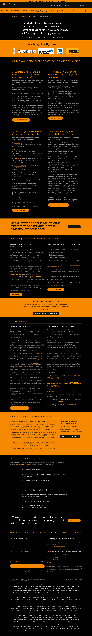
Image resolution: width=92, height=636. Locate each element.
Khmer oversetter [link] (33, 613)
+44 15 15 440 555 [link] (53, 561)
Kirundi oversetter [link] (17, 628)
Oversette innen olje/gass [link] (24, 588)
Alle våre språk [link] (50, 590)
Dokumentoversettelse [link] (18, 586)
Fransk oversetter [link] (21, 595)
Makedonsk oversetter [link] (32, 599)
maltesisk (35, 355)
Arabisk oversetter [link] (16, 608)
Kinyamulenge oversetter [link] (57, 626)
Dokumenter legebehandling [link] (36, 590)
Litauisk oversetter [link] (70, 597)
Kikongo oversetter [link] (17, 626)
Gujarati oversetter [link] (39, 610)
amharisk (37, 353)
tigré (42, 353)
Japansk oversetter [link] (22, 613)
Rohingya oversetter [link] (49, 617)
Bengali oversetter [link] (52, 608)
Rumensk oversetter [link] (47, 601)
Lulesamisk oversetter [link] (17, 599)
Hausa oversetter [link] (52, 624)
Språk (16, 16)
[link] (24, 4)
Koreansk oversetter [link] (58, 613)
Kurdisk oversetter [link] (70, 613)
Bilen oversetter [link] (73, 622)
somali (74, 404)
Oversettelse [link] (48, 584)
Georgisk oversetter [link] (27, 610)
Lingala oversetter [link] (41, 628)
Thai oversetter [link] (60, 617)
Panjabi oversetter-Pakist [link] (23, 617)
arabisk (30, 355)
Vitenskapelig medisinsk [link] (20, 590)
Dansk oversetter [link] (29, 593)
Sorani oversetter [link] (18, 619)
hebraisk (40, 355)
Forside (12, 16)
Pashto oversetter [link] (37, 617)
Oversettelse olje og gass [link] (72, 586)
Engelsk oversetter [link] (40, 593)
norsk (53, 266)
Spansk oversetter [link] (58, 604)
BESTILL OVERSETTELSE (19, 408)
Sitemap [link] (79, 630)
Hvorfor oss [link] (22, 584)
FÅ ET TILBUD (74, 226)
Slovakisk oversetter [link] (34, 604)
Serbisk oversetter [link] (21, 604)
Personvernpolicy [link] (37, 570)
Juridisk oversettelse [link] (32, 586)
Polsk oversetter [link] (21, 601)
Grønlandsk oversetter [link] (44, 595)
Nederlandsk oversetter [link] (59, 599)
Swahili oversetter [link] (27, 630)
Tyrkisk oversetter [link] (51, 619)
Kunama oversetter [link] (29, 628)
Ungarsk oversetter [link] (70, 606)
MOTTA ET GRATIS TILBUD (70, 436)
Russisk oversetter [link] (58, 601)
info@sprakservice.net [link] (54, 562)
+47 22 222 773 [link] (53, 557)
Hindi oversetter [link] (63, 610)
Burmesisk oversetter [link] (65, 608)
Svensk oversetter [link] (70, 604)
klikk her (75, 429)
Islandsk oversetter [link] (71, 595)
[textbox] (27, 542)
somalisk (59, 383)
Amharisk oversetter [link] (61, 622)
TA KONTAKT (16, 294)
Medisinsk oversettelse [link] (55, 588)
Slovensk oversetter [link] (47, 604)
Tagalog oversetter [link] (29, 619)
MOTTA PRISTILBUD (21, 210)
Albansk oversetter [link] (61, 590)
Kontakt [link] (81, 5)
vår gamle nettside (75, 265)
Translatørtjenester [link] (72, 584)
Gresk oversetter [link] (31, 595)
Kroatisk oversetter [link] (47, 597)
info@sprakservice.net (24, 464)
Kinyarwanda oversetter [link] (73, 626)
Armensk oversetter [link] (28, 608)
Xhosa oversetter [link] (61, 630)
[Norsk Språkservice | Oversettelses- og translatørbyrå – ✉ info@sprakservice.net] (46, 1)
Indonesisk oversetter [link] (75, 610)
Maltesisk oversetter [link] (45, 599)
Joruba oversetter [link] (73, 624)
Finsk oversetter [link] (75, 593)
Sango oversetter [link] (64, 628)
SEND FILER (27, 566)
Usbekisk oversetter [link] (20, 622)
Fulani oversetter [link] (29, 624)
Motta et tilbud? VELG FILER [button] (18, 561)
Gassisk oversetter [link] (40, 624)
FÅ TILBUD (49, 16)
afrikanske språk (32, 448)
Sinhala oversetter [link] (71, 617)
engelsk (59, 266)
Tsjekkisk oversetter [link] (35, 606)
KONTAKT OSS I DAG (56, 289)
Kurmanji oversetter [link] (22, 615)
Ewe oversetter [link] (18, 624)
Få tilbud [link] (48, 633)
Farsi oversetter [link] (15, 610)
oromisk (76, 382)
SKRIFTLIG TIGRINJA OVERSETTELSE (46, 313)
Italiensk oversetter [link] (21, 597)
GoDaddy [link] (80, 579)
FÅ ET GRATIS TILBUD (21, 120)
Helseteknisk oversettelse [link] (40, 588)
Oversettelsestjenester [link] (59, 584)
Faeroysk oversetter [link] (64, 593)
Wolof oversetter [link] (50, 630)
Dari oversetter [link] (76, 608)
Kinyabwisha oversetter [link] (42, 626)
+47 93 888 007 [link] (53, 559)
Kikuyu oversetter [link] (29, 626)
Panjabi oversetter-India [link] (69, 615)
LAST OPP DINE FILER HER (59, 205)
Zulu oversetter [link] (71, 630)
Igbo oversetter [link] (62, 624)
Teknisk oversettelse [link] (58, 586)
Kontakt (62, 426)
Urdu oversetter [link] (74, 619)
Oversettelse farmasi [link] (69, 588)
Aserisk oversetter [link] (40, 608)
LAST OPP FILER (56, 118)
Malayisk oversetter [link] (44, 615)
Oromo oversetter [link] (53, 628)
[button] (59, 5)
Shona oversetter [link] (75, 628)
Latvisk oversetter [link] (59, 597)
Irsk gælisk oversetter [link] (58, 595)
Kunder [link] (29, 584)
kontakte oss (54, 285)
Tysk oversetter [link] (46, 606)
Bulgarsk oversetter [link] (17, 593)
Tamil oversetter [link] (40, 619)
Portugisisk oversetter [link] (33, 601)
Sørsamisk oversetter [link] (22, 606)
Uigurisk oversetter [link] (63, 619)
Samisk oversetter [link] (70, 601)
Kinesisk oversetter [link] (45, 613)
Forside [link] (53, 5)
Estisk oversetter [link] (52, 593)
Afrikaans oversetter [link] (48, 622)
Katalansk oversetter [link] (34, 597)
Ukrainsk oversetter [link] (58, 606)
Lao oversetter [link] (33, 615)
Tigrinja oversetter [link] (38, 630)
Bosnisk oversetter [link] (73, 590)
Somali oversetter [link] (15, 630)
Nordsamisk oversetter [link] (74, 599)
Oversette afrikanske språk (27, 16)
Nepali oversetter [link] (56, 615)
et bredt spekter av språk (45, 447)
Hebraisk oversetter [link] (51, 610)
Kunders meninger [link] (37, 584)
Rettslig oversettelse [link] (45, 586)
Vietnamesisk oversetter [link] (34, 622)
